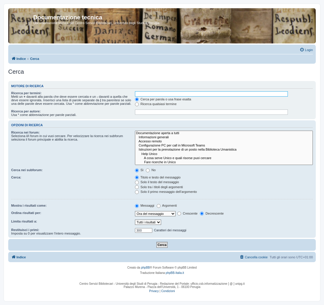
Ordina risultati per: (26, 213)
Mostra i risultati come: (28, 205)
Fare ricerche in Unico (224, 162)
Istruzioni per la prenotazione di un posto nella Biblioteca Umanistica (224, 150)
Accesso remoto (224, 141)
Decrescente (212, 213)
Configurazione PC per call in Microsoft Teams (224, 146)
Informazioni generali (224, 137)
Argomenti (167, 205)
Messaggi (144, 205)
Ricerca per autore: (26, 111)
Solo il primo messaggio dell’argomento (166, 191)
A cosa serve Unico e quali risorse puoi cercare (224, 158)
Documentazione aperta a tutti (224, 133)
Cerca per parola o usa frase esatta (163, 99)
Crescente (187, 213)
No (151, 170)
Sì (139, 170)
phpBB (145, 267)
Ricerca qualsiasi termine (156, 104)
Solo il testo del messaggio (157, 182)
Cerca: (16, 177)
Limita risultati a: (24, 221)
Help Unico (224, 154)
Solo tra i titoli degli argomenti (159, 187)
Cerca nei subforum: (27, 170)
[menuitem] (306, 49)
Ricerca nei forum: (25, 132)
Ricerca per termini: (26, 93)
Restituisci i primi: (25, 230)
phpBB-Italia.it (175, 272)
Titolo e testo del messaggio (158, 177)
